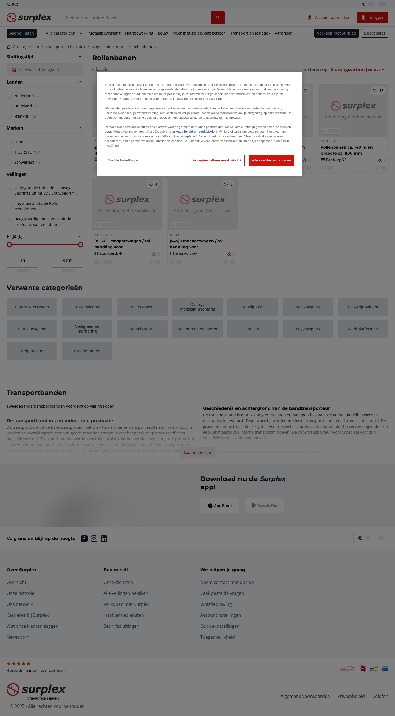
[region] (199, 124)
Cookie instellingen (123, 160)
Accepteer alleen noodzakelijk (217, 160)
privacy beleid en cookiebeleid (194, 131)
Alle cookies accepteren (271, 160)
